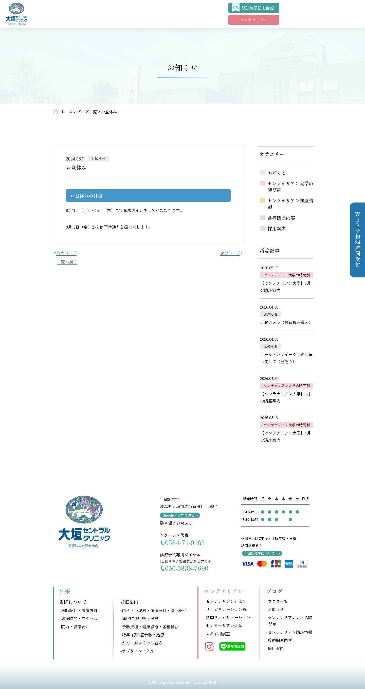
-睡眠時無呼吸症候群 (139, 618)
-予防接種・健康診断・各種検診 (149, 626)
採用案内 (277, 228)
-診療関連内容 (279, 640)
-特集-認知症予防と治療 (142, 635)
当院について (73, 601)
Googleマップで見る (178, 515)
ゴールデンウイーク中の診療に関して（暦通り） (286, 357)
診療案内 (129, 601)
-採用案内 (275, 648)
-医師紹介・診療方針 (78, 610)
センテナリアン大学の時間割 (290, 186)
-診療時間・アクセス (78, 618)
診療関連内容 (281, 217)
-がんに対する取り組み (141, 643)
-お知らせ (275, 609)
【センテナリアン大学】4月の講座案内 (285, 436)
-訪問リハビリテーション (227, 617)
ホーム (66, 112)
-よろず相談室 (217, 634)
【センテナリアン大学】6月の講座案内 (285, 286)
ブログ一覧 (87, 112)
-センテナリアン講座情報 (289, 632)
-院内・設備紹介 (74, 626)
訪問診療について (261, 553)
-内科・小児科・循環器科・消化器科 (153, 610)
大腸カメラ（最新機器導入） (286, 322)
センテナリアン (254, 20)
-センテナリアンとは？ (225, 601)
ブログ (274, 591)
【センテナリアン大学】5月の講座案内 (285, 397)
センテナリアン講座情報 (290, 203)
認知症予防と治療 (258, 8)
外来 (64, 591)
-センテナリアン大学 (223, 625)
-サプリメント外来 (137, 651)
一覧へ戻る (67, 262)
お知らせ (277, 172)
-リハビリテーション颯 (225, 609)
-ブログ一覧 (277, 601)
